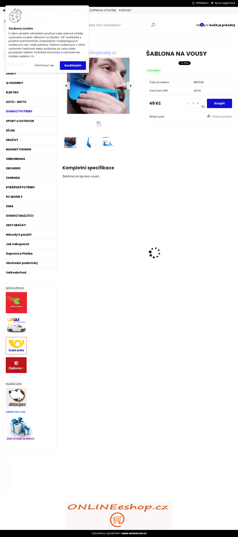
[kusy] (193, 103)
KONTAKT (125, 10)
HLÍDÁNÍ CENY (14, 383)
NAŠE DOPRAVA (15, 288)
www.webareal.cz (134, 533)
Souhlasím (72, 65)
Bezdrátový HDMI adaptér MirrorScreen (80, 239)
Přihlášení (202, 3)
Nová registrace (225, 3)
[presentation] (66, 85)
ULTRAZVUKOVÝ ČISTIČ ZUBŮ (125, 236)
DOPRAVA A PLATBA (103, 10)
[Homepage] (4, 10)
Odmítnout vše (44, 65)
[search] (153, 26)
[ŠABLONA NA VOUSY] (98, 85)
